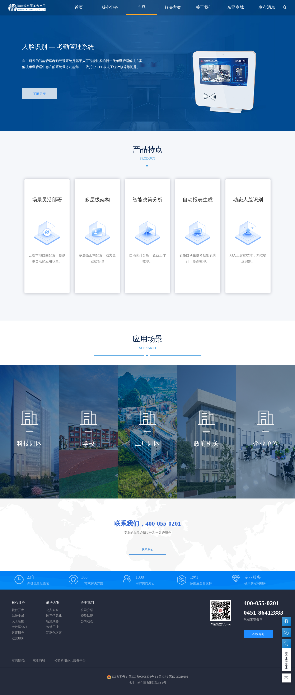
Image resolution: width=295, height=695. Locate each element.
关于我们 (204, 7)
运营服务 (18, 638)
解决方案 (172, 7)
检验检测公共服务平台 (70, 660)
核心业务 (110, 7)
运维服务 (18, 632)
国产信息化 (54, 615)
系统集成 (18, 615)
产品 (141, 7)
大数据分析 (19, 627)
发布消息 (266, 7)
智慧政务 (52, 621)
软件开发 (18, 610)
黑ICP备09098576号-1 (142, 676)
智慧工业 (52, 627)
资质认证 (87, 615)
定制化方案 (54, 632)
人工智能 (18, 621)
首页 (79, 7)
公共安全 (52, 610)
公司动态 (87, 621)
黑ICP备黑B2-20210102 (173, 676)
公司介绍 (87, 610)
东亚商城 (235, 7)
